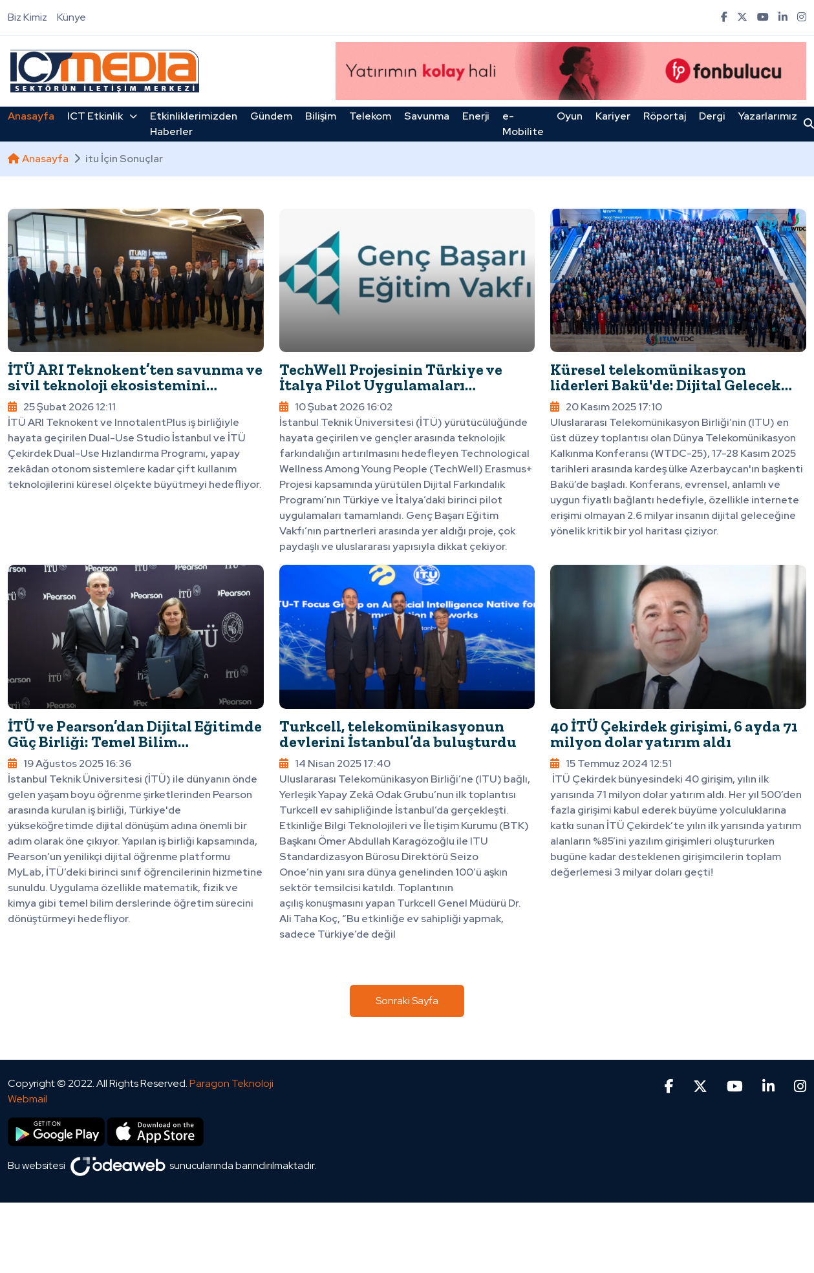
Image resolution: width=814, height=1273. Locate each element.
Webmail (27, 1099)
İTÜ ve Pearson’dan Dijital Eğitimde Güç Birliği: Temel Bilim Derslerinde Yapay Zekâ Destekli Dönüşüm (135, 749)
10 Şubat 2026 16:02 (335, 407)
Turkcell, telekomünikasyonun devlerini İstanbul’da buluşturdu (398, 734)
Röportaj (664, 116)
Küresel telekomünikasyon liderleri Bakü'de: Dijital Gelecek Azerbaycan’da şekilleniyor (665, 385)
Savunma (426, 116)
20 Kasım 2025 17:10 (606, 407)
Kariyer (612, 116)
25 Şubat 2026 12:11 (62, 407)
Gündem (271, 116)
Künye (71, 17)
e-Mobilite (523, 123)
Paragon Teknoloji (231, 1083)
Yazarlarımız (767, 116)
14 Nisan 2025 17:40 (335, 763)
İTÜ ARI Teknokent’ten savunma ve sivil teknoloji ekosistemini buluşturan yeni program (135, 385)
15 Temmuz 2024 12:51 (611, 763)
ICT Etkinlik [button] (102, 116)
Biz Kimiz (27, 17)
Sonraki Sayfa (407, 1000)
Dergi (712, 116)
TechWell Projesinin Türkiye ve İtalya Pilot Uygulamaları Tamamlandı (390, 385)
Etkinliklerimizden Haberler (193, 123)
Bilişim (320, 116)
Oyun (570, 116)
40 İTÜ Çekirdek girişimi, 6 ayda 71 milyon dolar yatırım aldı (674, 734)
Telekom (370, 116)
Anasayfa (31, 116)
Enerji (475, 116)
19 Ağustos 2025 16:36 (69, 763)
